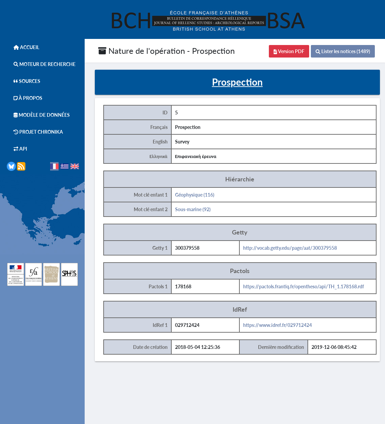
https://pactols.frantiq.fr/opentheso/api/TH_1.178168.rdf (303, 286)
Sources (23, 81)
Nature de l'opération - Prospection (166, 50)
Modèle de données (38, 115)
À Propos (24, 98)
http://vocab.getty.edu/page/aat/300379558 (290, 248)
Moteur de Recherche (41, 64)
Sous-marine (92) (193, 209)
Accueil (23, 47)
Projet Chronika (35, 132)
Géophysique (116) (194, 195)
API (17, 149)
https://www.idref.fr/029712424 (277, 325)
